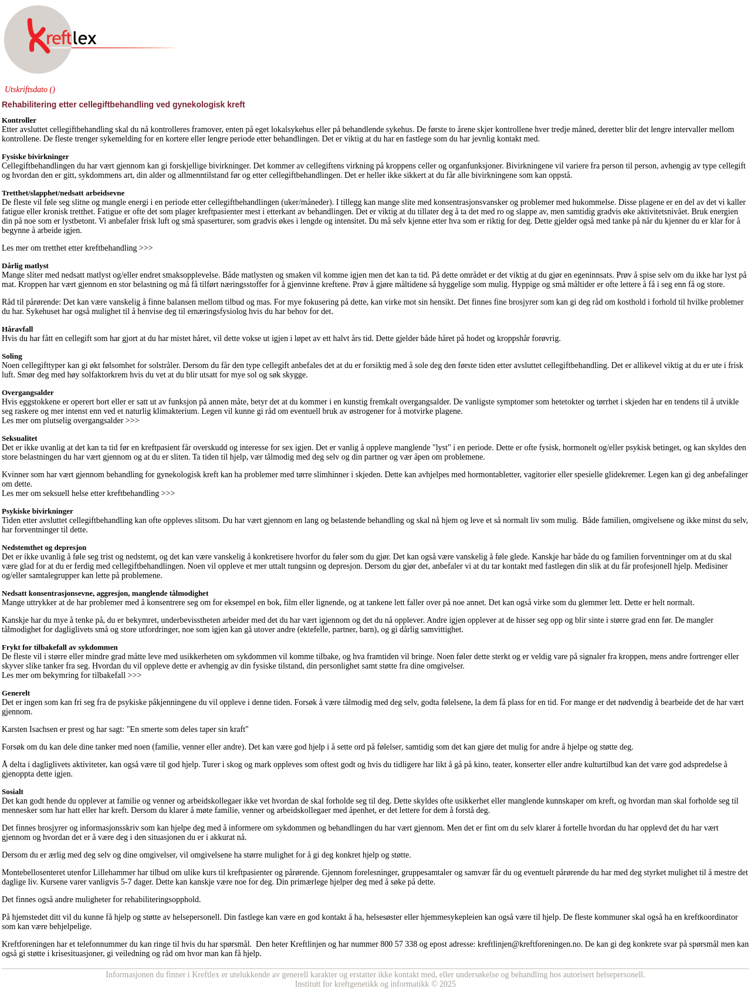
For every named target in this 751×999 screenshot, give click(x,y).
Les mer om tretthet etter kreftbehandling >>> (78, 248)
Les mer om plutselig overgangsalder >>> (71, 420)
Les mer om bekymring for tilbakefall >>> (71, 675)
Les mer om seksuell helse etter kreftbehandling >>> (88, 493)
